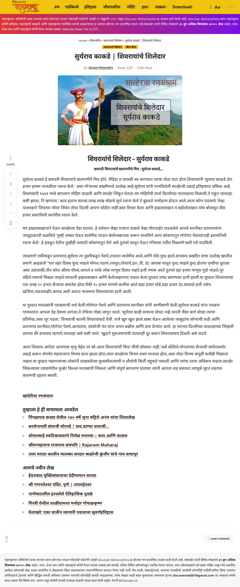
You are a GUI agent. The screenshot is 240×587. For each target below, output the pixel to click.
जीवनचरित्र (95, 41)
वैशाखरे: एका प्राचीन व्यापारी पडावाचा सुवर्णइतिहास (72, 513)
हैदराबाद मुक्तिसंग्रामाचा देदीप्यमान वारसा (64, 476)
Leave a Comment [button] (213, 539)
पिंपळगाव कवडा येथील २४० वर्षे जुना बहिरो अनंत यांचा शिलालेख (83, 417)
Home (83, 41)
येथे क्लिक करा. (27, 581)
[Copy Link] (11, 220)
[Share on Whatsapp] (11, 197)
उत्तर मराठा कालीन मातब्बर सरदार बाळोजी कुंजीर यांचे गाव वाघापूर (84, 454)
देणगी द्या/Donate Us (125, 581)
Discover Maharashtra (101, 68)
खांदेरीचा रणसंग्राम (39, 396)
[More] (11, 231)
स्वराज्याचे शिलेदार (113, 41)
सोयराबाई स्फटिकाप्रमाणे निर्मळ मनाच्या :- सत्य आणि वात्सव (79, 436)
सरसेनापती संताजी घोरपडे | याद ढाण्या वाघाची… (70, 427)
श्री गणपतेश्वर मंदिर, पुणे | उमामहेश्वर (61, 485)
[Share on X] (11, 186)
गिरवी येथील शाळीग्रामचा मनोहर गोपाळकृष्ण (66, 503)
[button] (210, 7)
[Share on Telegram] (11, 208)
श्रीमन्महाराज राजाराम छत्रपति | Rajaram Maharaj (74, 445)
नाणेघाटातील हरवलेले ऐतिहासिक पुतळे (62, 494)
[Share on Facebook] (11, 175)
